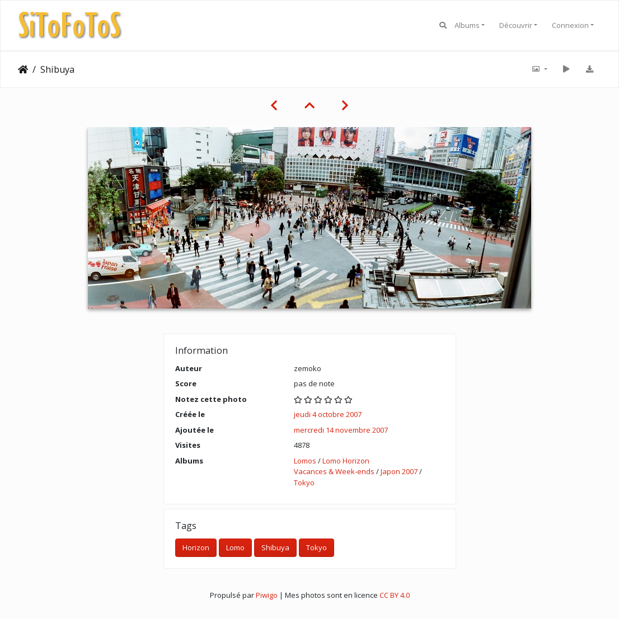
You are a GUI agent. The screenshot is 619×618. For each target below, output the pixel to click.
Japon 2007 (399, 471)
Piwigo (267, 595)
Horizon (195, 547)
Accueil (23, 69)
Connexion (570, 25)
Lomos (305, 461)
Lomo (235, 547)
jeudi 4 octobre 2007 (328, 414)
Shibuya (275, 547)
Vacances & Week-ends (334, 471)
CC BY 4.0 (394, 595)
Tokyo (304, 482)
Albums (467, 25)
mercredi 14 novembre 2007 (341, 430)
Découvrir (515, 25)
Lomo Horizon (345, 461)
